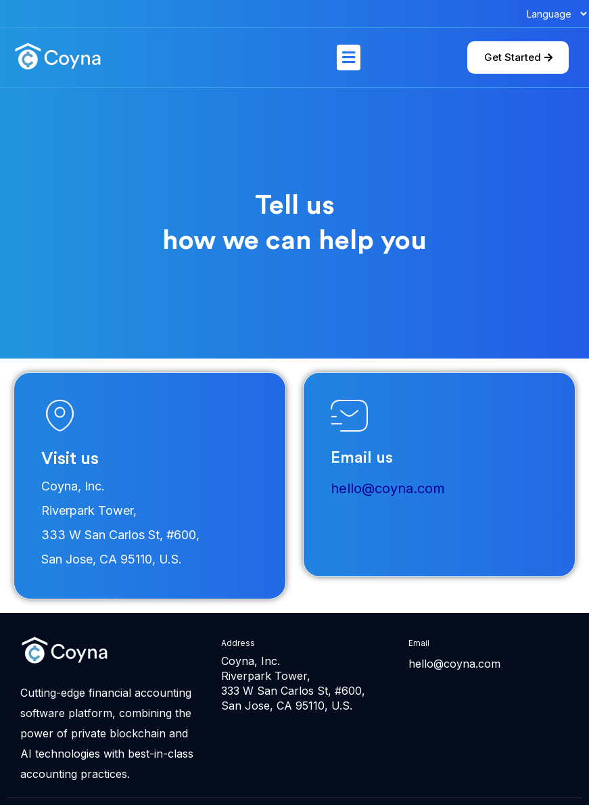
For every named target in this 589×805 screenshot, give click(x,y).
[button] (348, 57)
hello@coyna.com (388, 488)
